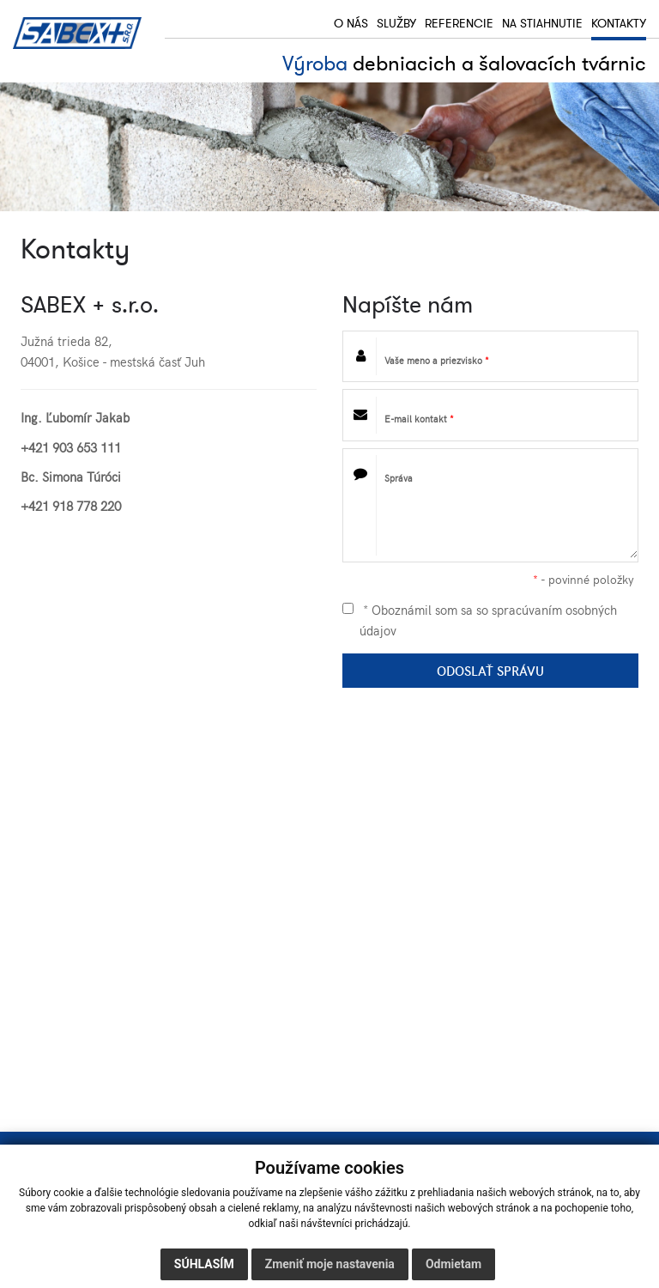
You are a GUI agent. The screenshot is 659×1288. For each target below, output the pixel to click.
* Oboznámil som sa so (479, 619)
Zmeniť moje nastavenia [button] (330, 1264)
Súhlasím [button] (204, 1264)
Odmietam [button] (453, 1264)
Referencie (459, 24)
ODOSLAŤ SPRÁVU (490, 670)
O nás (351, 24)
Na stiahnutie (542, 24)
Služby (396, 24)
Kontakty (618, 24)
